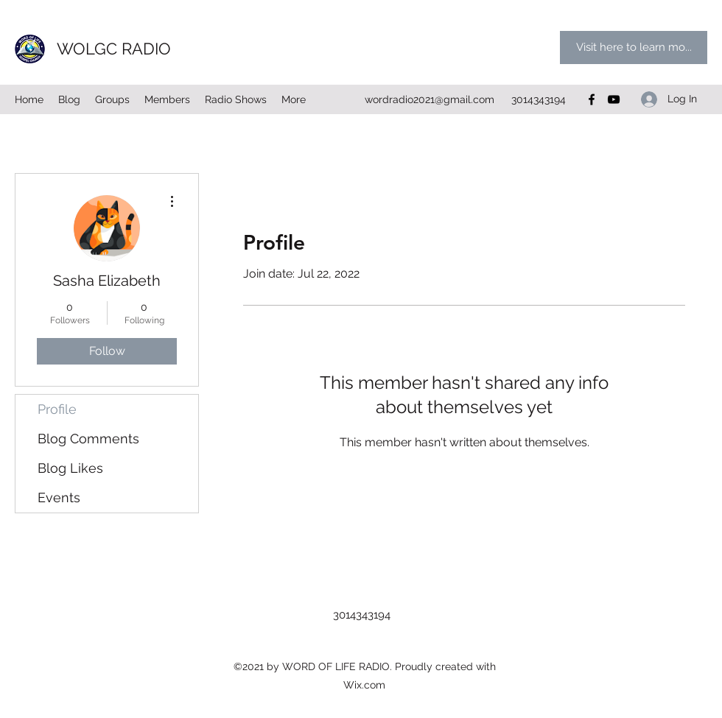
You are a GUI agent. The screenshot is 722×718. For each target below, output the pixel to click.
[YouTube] (613, 99)
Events (59, 497)
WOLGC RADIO (114, 48)
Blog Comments (88, 438)
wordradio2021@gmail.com (429, 99)
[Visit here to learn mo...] (633, 47)
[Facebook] (591, 99)
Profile (57, 409)
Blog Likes (70, 468)
